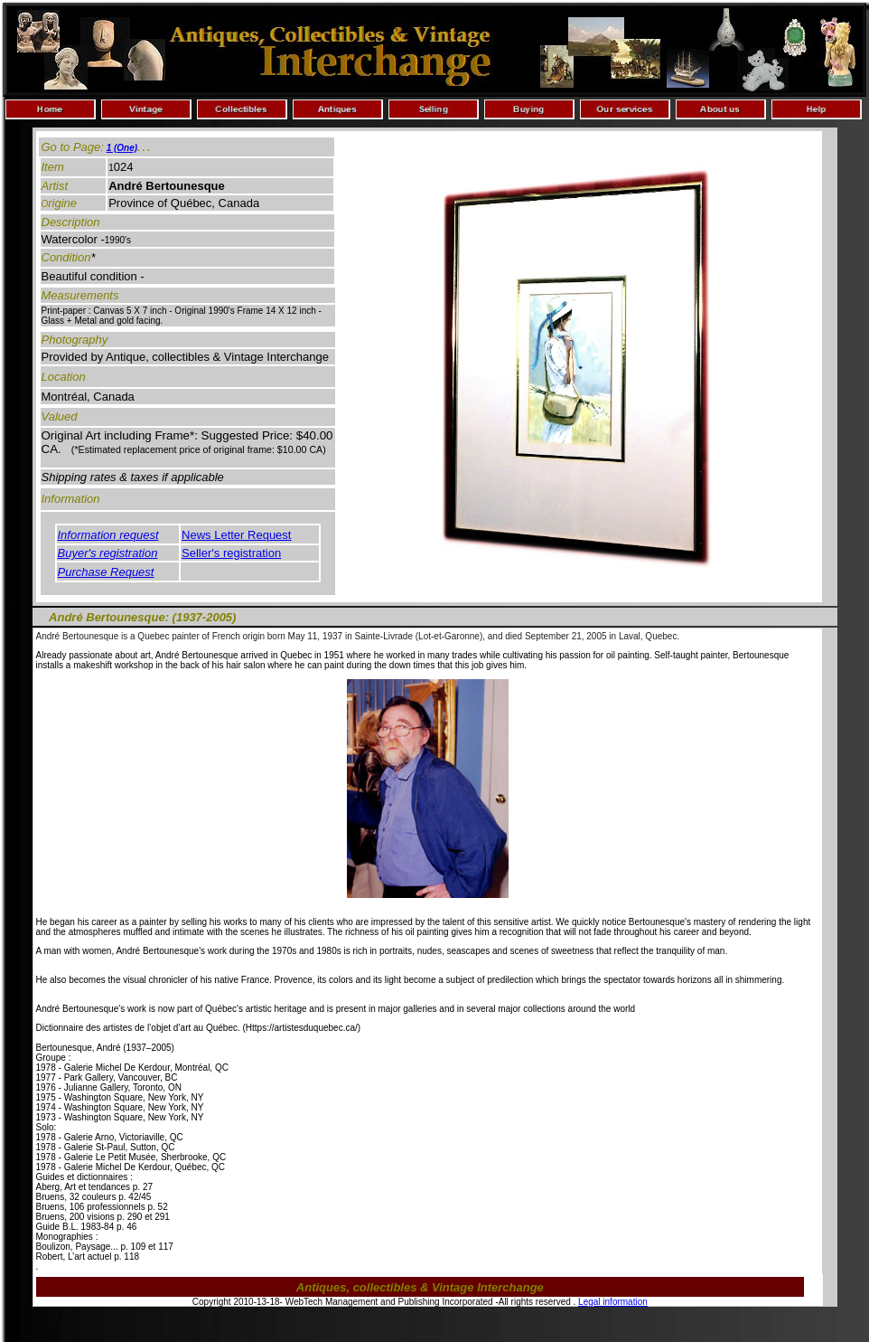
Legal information (613, 1302)
